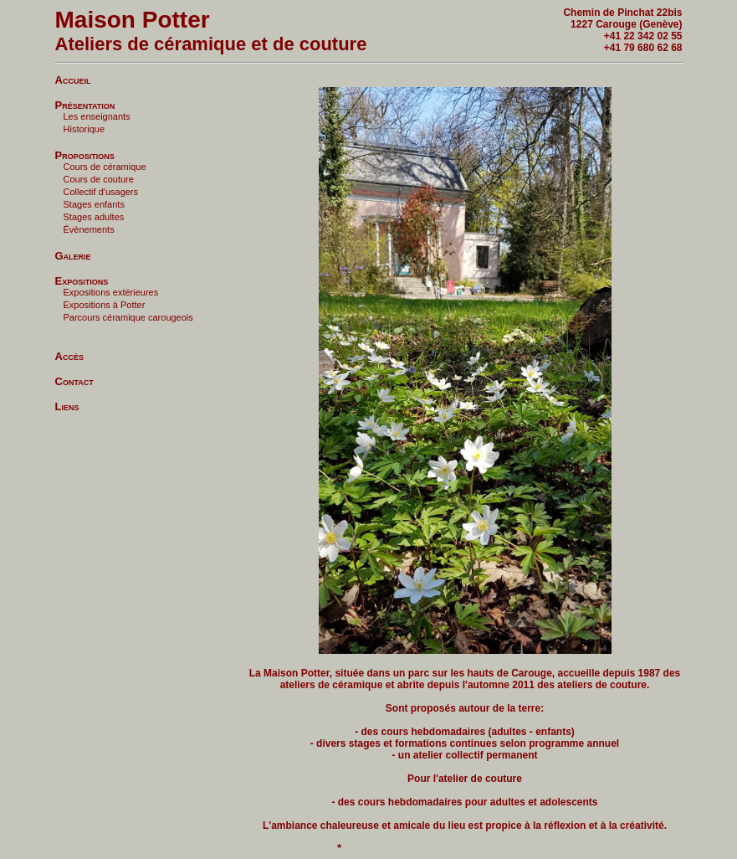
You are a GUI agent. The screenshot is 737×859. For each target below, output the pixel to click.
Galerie (73, 254)
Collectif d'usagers (101, 192)
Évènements (89, 229)
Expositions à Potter (105, 305)
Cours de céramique (105, 167)
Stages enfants (94, 204)
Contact (74, 380)
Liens (67, 405)
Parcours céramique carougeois (128, 317)
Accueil (73, 79)
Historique (84, 129)
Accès (69, 355)
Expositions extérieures (111, 292)
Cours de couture (99, 179)
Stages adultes (94, 217)
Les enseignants (97, 116)
